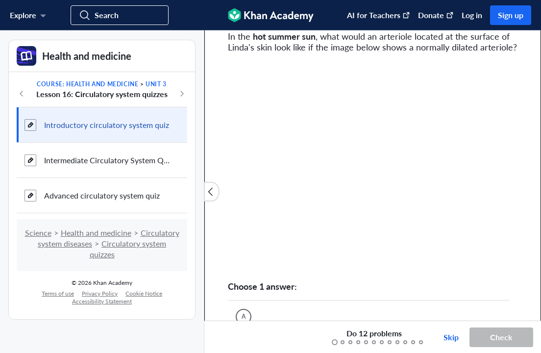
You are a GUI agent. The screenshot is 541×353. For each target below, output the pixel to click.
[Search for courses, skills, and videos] (120, 15)
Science (38, 232)
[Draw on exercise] (222, 337)
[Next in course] (182, 94)
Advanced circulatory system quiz (102, 195)
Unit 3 (156, 84)
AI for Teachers (378, 15)
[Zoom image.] (373, 166)
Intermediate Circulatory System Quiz (108, 160)
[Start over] (298, 337)
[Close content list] (212, 192)
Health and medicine (96, 232)
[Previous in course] (21, 94)
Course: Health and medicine (87, 84)
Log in (472, 15)
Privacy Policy (100, 293)
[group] (372, 175)
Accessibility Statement (102, 301)
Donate (436, 15)
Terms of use (58, 293)
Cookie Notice (143, 293)
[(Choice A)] (243, 317)
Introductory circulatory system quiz (106, 124)
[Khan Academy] (271, 15)
